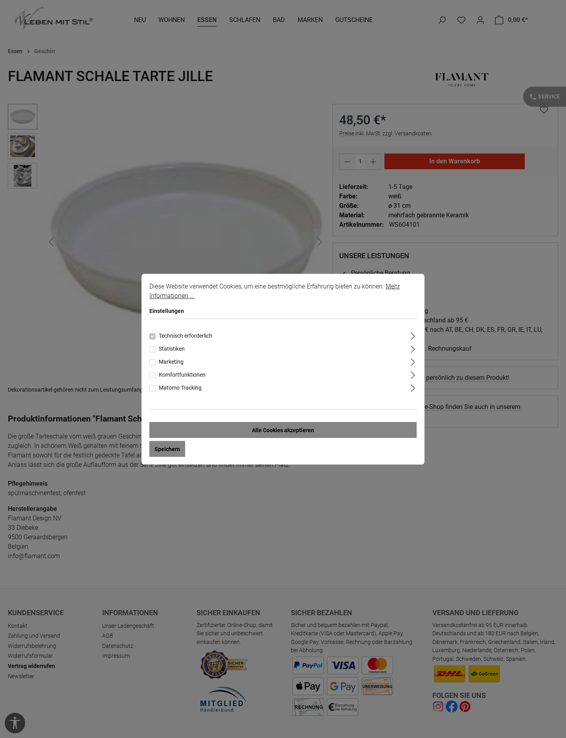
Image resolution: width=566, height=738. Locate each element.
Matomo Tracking (180, 387)
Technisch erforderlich (185, 335)
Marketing (171, 361)
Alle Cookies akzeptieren (283, 430)
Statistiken (172, 348)
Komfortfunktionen (182, 374)
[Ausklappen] (413, 335)
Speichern (167, 449)
